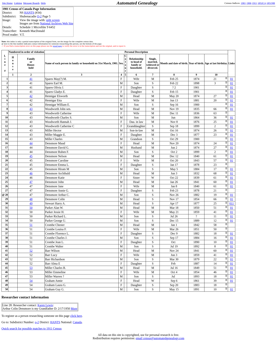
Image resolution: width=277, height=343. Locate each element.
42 (31, 96)
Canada (77, 322)
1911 (254, 3)
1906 (249, 3)
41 (31, 78)
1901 (243, 3)
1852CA (262, 3)
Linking (18, 3)
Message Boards (31, 3)
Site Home (7, 3)
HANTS (29, 12)
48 (31, 199)
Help (43, 3)
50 (31, 207)
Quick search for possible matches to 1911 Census (31, 328)
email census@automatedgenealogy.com (160, 338)
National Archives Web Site (56, 23)
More (74, 308)
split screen (52, 20)
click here (76, 315)
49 (31, 203)
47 (31, 182)
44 (31, 143)
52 (31, 250)
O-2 (39, 16)
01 (231, 78)
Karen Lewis (45, 305)
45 (31, 156)
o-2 (37, 322)
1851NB (271, 3)
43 (31, 109)
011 (231, 203)
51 (31, 224)
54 (31, 280)
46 (31, 173)
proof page (57, 46)
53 (31, 267)
